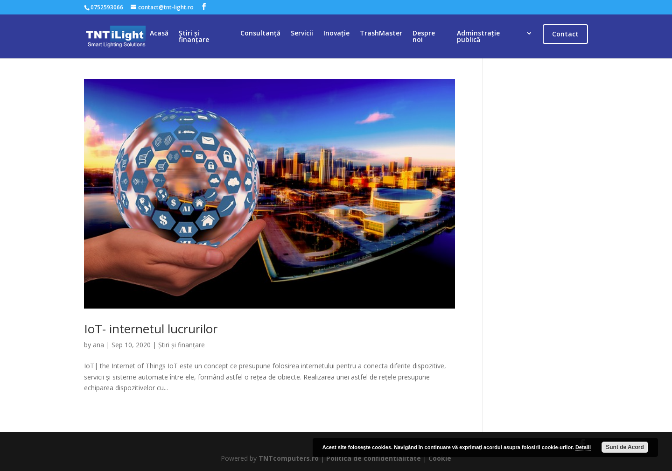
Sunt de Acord (625, 447)
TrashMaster (381, 33)
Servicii (302, 33)
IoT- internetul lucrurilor (150, 328)
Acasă (159, 33)
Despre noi (424, 37)
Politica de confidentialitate (373, 458)
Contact (565, 33)
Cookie (439, 458)
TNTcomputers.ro (289, 458)
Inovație (336, 33)
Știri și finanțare (194, 37)
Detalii (583, 447)
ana (98, 344)
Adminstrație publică (478, 37)
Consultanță (260, 33)
